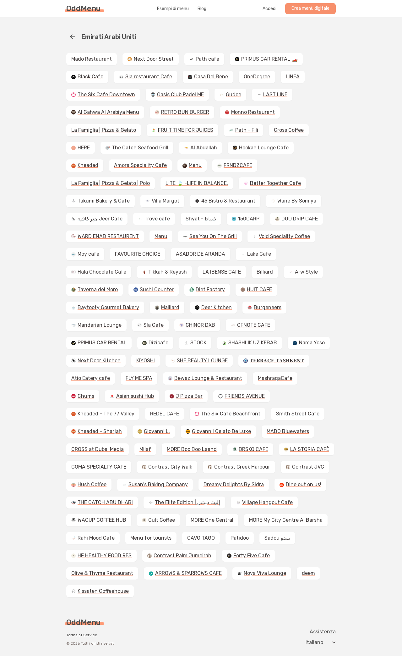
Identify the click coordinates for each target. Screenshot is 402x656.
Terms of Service (81, 635)
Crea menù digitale (310, 8)
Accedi (269, 8)
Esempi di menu (173, 8)
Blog (202, 8)
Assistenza (323, 632)
